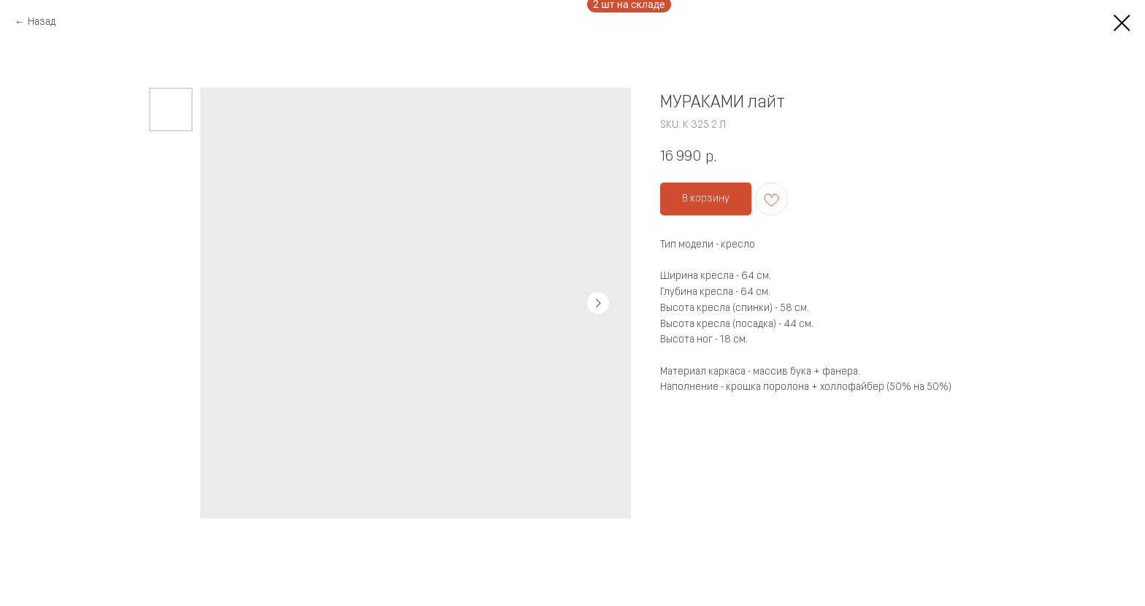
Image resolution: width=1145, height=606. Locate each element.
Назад (41, 22)
